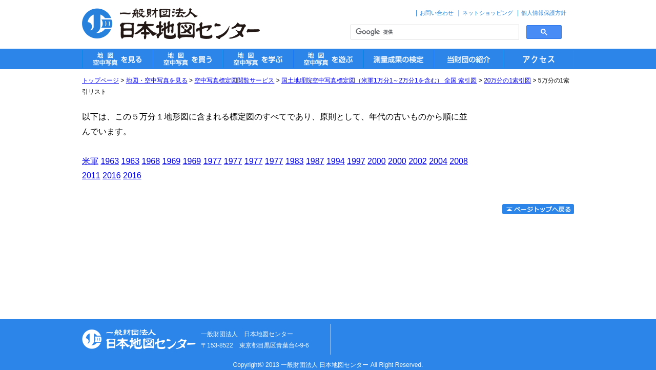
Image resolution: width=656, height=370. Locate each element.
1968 (151, 161)
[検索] (434, 32)
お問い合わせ (437, 13)
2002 (417, 161)
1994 (335, 161)
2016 (111, 175)
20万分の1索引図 (507, 80)
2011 (91, 175)
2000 (376, 161)
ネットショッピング (487, 13)
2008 (458, 161)
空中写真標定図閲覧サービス (234, 80)
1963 (109, 161)
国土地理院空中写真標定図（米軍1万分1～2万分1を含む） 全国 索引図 (379, 80)
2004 (438, 161)
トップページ (100, 80)
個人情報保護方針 (543, 13)
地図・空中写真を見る (157, 80)
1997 (356, 161)
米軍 (90, 161)
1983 (294, 161)
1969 (171, 161)
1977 (212, 161)
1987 (315, 161)
